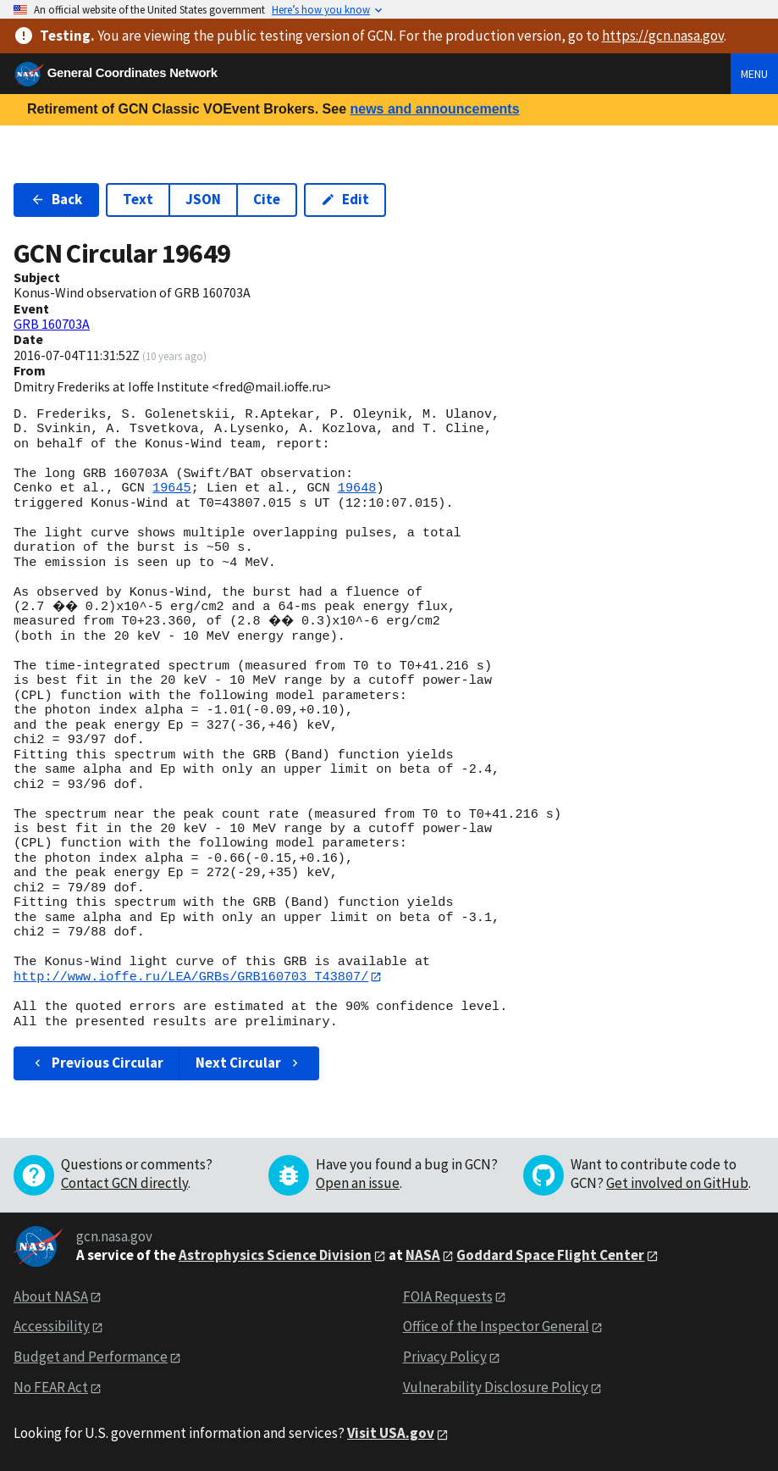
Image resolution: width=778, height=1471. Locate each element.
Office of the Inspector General (496, 1327)
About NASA (51, 1296)
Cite (266, 199)
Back (56, 199)
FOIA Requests (448, 1296)
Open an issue (358, 1183)
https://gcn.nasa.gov (663, 35)
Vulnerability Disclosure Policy (495, 1388)
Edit (345, 199)
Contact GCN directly (124, 1183)
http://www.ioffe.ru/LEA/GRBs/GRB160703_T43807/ (191, 977)
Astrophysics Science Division (275, 1255)
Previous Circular (96, 1063)
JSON (203, 199)
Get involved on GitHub (677, 1183)
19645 (171, 488)
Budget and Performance (91, 1357)
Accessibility (52, 1327)
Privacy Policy (445, 1357)
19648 (357, 488)
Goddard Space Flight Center (550, 1255)
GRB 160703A (52, 323)
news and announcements (434, 109)
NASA (423, 1255)
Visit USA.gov (390, 1433)
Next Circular (249, 1063)
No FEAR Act (51, 1388)
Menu (754, 73)
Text (138, 199)
